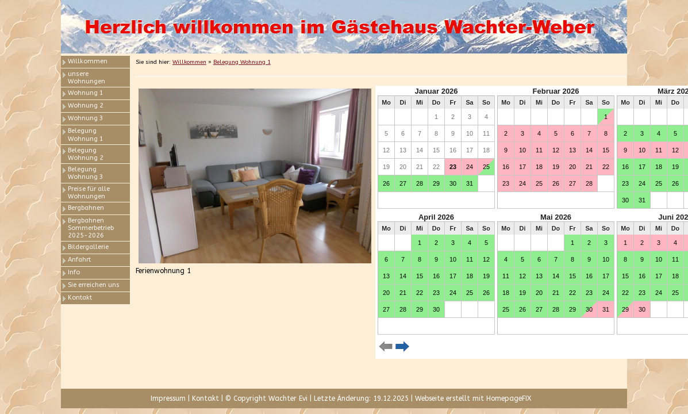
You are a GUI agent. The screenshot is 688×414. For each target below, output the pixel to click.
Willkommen (87, 61)
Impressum (168, 398)
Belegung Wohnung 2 (85, 154)
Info (74, 272)
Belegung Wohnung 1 (85, 134)
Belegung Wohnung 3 (85, 173)
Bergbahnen (86, 208)
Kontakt (80, 297)
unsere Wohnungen (86, 77)
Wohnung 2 (85, 105)
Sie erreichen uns (94, 285)
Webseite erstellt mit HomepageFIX (473, 398)
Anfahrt (79, 259)
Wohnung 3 (85, 118)
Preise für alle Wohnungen (89, 192)
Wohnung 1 (85, 93)
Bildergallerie (88, 247)
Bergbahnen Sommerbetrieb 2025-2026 (91, 228)
